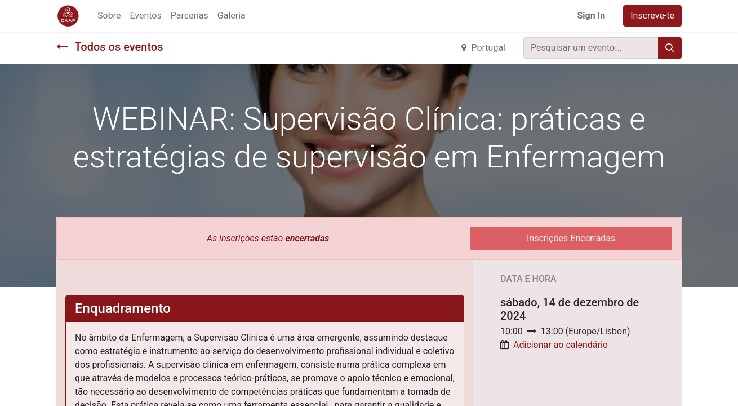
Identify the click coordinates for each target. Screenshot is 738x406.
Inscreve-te (652, 15)
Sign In (591, 15)
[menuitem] (109, 16)
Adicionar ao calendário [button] (560, 344)
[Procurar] (670, 48)
